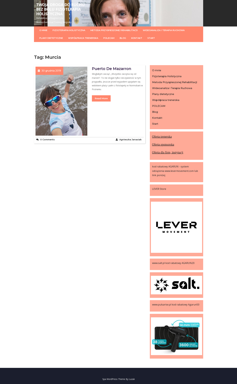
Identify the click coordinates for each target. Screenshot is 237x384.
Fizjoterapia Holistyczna (69, 30)
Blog (123, 38)
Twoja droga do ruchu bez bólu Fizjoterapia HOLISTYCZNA (60, 9)
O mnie (43, 30)
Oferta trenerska (162, 136)
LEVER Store (159, 189)
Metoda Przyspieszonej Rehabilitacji (114, 30)
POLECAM (108, 38)
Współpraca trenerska (83, 38)
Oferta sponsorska (163, 144)
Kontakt (136, 38)
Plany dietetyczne (51, 38)
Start (151, 38)
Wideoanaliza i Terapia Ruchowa (164, 30)
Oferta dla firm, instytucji (167, 152)
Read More (101, 98)
